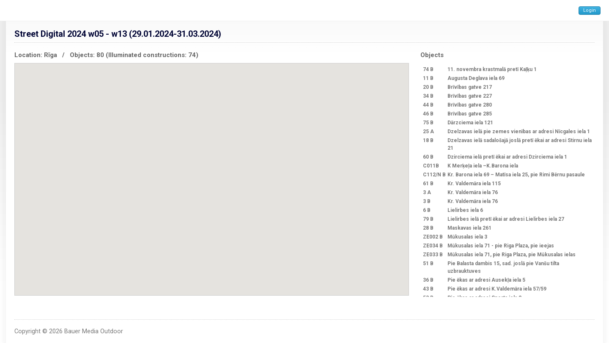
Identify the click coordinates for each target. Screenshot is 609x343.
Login (589, 10)
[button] (264, 134)
